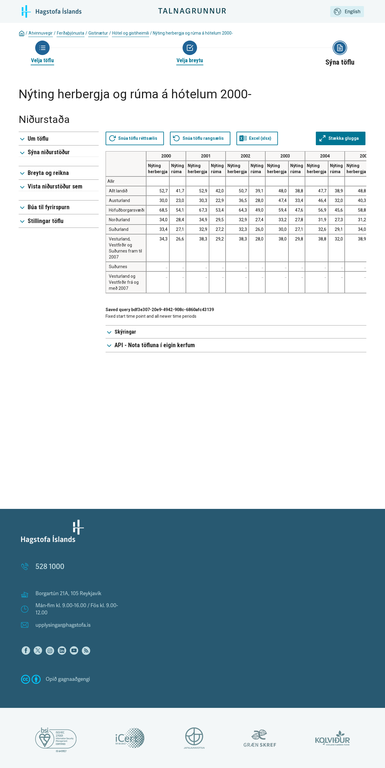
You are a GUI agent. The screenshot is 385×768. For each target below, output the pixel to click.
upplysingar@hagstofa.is (63, 625)
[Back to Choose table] (42, 52)
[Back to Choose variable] (189, 52)
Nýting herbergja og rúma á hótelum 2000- (193, 33)
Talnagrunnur (192, 11)
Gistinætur (98, 33)
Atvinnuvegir (41, 33)
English (347, 12)
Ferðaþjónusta (70, 33)
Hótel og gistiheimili (130, 33)
